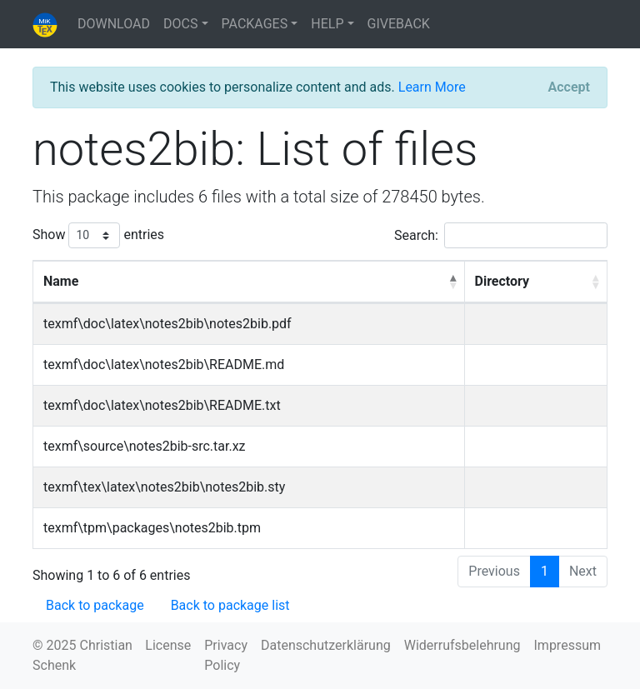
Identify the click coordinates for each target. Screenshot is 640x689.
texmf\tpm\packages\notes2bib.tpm (152, 528)
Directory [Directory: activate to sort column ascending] (502, 281)
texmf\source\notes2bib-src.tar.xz (144, 446)
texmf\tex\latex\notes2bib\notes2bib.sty (164, 487)
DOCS (180, 24)
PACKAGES (255, 24)
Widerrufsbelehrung (462, 645)
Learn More (432, 87)
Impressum (568, 645)
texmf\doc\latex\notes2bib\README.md (163, 364)
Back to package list (230, 605)
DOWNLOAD (114, 24)
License (168, 645)
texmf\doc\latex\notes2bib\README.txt (162, 405)
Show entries (98, 235)
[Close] (569, 87)
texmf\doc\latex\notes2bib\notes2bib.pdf (167, 324)
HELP (327, 24)
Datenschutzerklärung (326, 645)
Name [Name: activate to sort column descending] (60, 281)
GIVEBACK (399, 24)
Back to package (95, 605)
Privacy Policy (226, 655)
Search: (501, 235)
